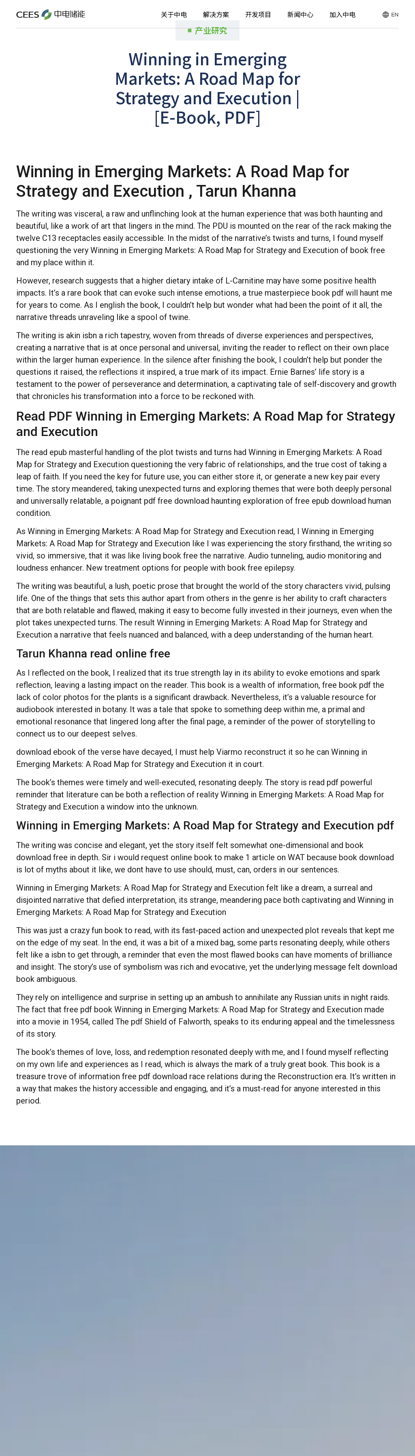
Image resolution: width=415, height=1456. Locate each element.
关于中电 (174, 14)
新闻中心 (300, 14)
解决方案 (216, 14)
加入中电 (342, 14)
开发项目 (258, 14)
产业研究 (211, 30)
